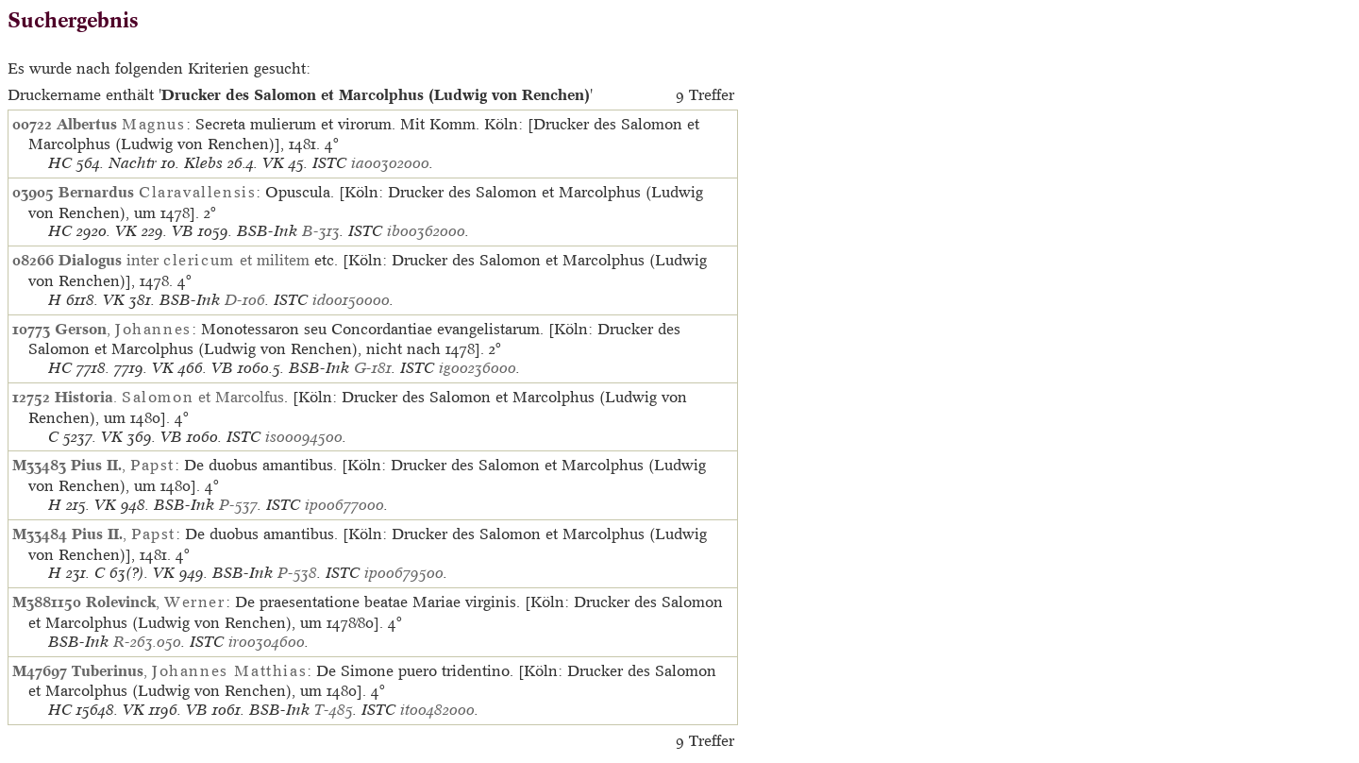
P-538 (297, 573)
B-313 (321, 231)
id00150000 (351, 300)
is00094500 (304, 437)
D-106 (245, 300)
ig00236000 (477, 368)
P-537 (238, 505)
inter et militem (184, 259)
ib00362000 (426, 231)
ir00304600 (266, 642)
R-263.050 (147, 642)
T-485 (333, 710)
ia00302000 (390, 163)
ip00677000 (344, 505)
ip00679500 (404, 573)
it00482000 (437, 710)
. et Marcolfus (169, 396)
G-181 (373, 368)
